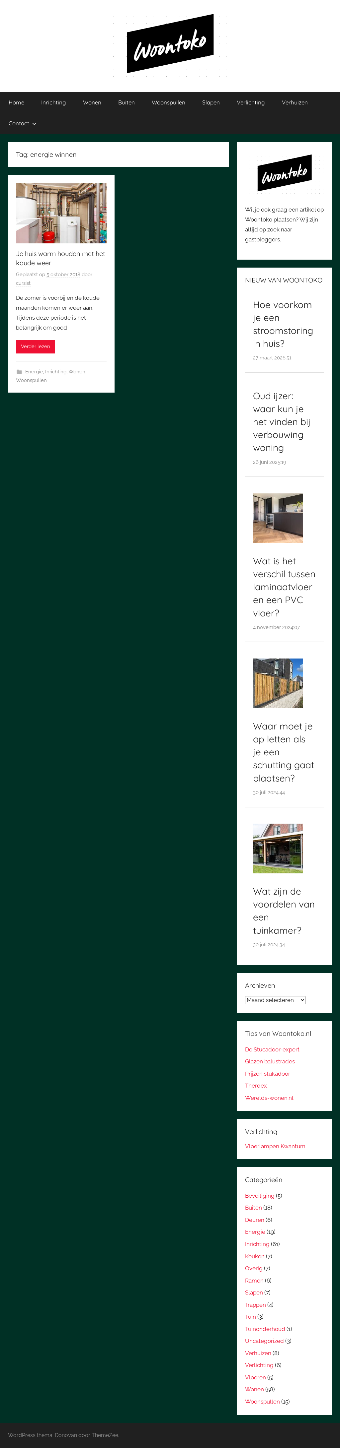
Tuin (250, 1316)
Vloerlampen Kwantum (275, 1146)
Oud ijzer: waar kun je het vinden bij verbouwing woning (282, 422)
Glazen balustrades (270, 1061)
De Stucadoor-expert (272, 1049)
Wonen (92, 102)
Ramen (254, 1280)
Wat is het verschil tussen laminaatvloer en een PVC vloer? (284, 587)
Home (16, 102)
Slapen (211, 102)
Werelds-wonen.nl (269, 1098)
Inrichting (53, 102)
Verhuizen (295, 102)
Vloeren (255, 1377)
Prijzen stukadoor (267, 1073)
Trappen (255, 1304)
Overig (254, 1268)
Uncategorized (264, 1341)
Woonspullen (168, 102)
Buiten (126, 102)
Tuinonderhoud (265, 1329)
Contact (23, 123)
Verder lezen (35, 346)
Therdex (256, 1085)
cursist (23, 283)
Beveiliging (260, 1195)
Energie (34, 372)
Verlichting (251, 102)
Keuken (255, 1256)
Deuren (254, 1220)
